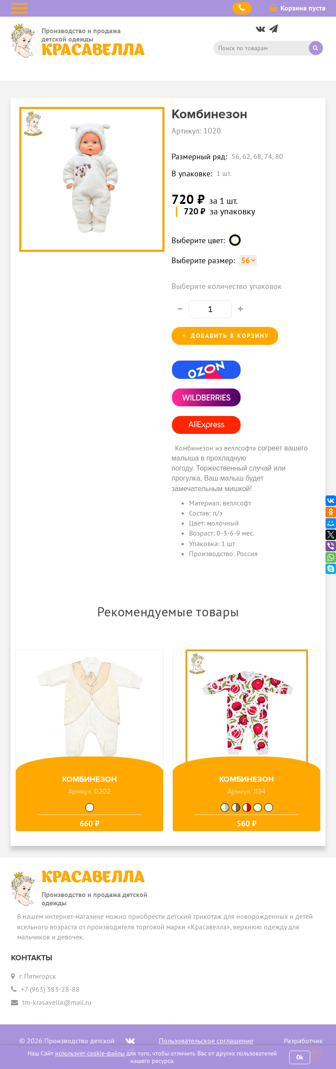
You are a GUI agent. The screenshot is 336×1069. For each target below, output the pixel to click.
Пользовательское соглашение (206, 1040)
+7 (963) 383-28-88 (50, 989)
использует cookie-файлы (90, 1053)
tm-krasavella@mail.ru (56, 1002)
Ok (299, 1057)
